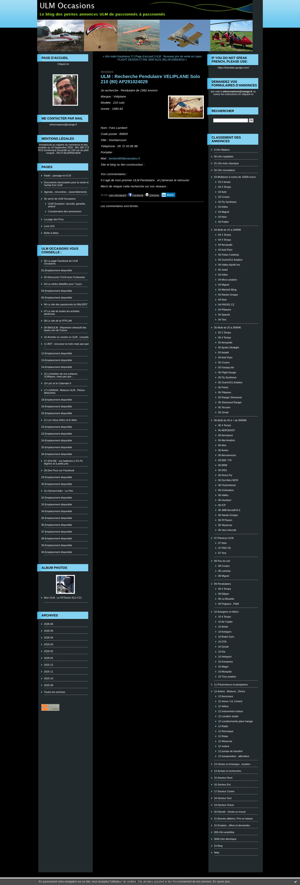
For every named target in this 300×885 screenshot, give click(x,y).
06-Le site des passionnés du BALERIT (66, 304)
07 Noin (222, 543)
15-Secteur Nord (223, 777)
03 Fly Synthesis (227, 201)
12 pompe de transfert (230, 751)
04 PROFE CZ (226, 304)
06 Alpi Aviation (226, 440)
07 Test (222, 553)
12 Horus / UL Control (230, 701)
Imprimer (152, 195)
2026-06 (48, 624)
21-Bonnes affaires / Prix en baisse (233, 818)
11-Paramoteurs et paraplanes (231, 684)
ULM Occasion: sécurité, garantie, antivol (67, 205)
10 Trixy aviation (227, 676)
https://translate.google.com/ (233, 67)
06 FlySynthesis (227, 485)
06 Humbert (224, 500)
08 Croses (223, 566)
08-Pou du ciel (222, 561)
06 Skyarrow (225, 525)
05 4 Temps (224, 337)
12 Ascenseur (225, 696)
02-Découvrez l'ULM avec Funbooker (64, 277)
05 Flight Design (227, 372)
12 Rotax (223, 736)
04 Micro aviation (227, 279)
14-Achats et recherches (227, 771)
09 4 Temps (224, 588)
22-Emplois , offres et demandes (232, 825)
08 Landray (224, 571)
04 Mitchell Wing (227, 289)
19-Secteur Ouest (224, 805)
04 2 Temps (224, 234)
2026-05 (48, 630)
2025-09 (48, 685)
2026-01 (48, 658)
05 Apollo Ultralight (228, 347)
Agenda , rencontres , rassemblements (65, 192)
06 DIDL (222, 470)
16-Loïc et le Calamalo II (57, 383)
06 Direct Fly (225, 475)
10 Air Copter (225, 621)
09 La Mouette (226, 598)
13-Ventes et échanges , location (232, 764)
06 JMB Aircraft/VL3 (229, 510)
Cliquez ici (63, 64)
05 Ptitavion (224, 392)
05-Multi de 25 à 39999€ (227, 327)
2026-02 (48, 651)
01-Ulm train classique (226, 163)
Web (216, 852)
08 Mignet (223, 576)
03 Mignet (223, 211)
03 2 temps (224, 182)
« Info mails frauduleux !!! (118, 56)
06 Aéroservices (227, 455)
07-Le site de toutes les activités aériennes (62, 312)
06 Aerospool (225, 435)
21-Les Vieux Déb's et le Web (60, 420)
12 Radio (223, 726)
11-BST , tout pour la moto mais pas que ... (66, 345)
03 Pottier (223, 221)
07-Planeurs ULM (224, 538)
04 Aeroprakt (225, 244)
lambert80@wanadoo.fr (124, 158)
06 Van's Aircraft (227, 530)
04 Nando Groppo (228, 294)
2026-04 (48, 637)
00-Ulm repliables (224, 156)
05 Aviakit (223, 352)
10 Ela (221, 651)
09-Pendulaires (222, 583)
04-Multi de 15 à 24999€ (227, 229)
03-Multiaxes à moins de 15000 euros (235, 177)
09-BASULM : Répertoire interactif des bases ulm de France (65, 329)
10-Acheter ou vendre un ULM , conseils (66, 337)
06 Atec (222, 445)
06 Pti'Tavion (225, 520)
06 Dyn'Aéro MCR (228, 480)
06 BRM (222, 465)
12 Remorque (225, 731)
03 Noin (222, 216)
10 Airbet (223, 626)
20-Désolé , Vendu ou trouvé (230, 811)
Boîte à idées (51, 233)
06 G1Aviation (226, 490)
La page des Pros (53, 219)
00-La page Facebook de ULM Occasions (61, 262)
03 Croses (223, 197)
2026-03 (48, 644)
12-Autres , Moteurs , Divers (229, 691)
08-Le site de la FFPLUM (58, 320)
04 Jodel (223, 269)
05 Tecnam (224, 407)
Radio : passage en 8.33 (57, 175)
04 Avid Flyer (225, 249)
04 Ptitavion (224, 309)
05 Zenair (223, 412)
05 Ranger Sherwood (230, 397)
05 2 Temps (224, 332)
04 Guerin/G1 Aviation (230, 259)
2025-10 (48, 678)
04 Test (222, 319)
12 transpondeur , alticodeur (233, 756)
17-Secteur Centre (224, 791)
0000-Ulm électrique (225, 839)
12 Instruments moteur (230, 711)
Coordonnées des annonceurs (64, 211)
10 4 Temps (224, 616)
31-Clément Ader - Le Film (58, 490)
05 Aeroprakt (225, 342)
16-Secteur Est (222, 784)
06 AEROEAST (226, 430)
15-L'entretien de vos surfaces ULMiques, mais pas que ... (60, 375)
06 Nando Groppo (228, 515)
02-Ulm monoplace (224, 170)
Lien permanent (117, 195)
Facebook (135, 195)
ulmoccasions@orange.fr (63, 124)
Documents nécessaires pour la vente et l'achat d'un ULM (66, 183)
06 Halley (223, 495)
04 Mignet (223, 284)
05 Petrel (223, 387)
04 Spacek (224, 314)
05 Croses (223, 362)
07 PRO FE (224, 548)
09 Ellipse (223, 593)
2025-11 (48, 671)
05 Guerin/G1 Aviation (230, 382)
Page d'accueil (144, 56)
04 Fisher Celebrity (228, 254)
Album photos (54, 568)
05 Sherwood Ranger (230, 402)
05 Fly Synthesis (227, 377)
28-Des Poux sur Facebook (59, 470)
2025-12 (48, 664)
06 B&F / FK (225, 460)
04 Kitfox (223, 274)
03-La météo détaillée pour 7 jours (63, 284)
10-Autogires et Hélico (226, 611)
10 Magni (223, 666)
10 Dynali (223, 646)
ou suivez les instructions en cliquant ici (234, 92)
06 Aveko (223, 450)
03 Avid (222, 192)
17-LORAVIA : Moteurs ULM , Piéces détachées (64, 391)
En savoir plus (221, 881)
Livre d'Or (49, 226)
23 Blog (218, 845)
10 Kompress (225, 661)
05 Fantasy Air (226, 367)
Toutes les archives (54, 692)
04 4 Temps (224, 239)
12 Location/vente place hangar (235, 721)
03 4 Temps (224, 187)
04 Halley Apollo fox (229, 264)
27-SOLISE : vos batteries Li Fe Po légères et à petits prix (63, 462)
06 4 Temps (224, 425)
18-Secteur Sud (222, 798)
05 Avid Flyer (225, 357)
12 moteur (223, 746)
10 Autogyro (225, 631)
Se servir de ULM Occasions (60, 198)
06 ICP (222, 505)
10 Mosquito (225, 671)
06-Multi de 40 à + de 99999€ (230, 420)
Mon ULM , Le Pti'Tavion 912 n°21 (63, 597)
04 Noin (222, 299)
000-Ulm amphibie (224, 832)
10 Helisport (225, 656)
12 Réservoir (225, 741)
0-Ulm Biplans (221, 149)
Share (167, 195)
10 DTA (222, 641)
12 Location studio (228, 716)
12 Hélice (223, 706)
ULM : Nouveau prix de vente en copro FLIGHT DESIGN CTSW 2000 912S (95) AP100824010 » (160, 58)
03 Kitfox (223, 206)
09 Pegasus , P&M (228, 603)
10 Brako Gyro (226, 636)
